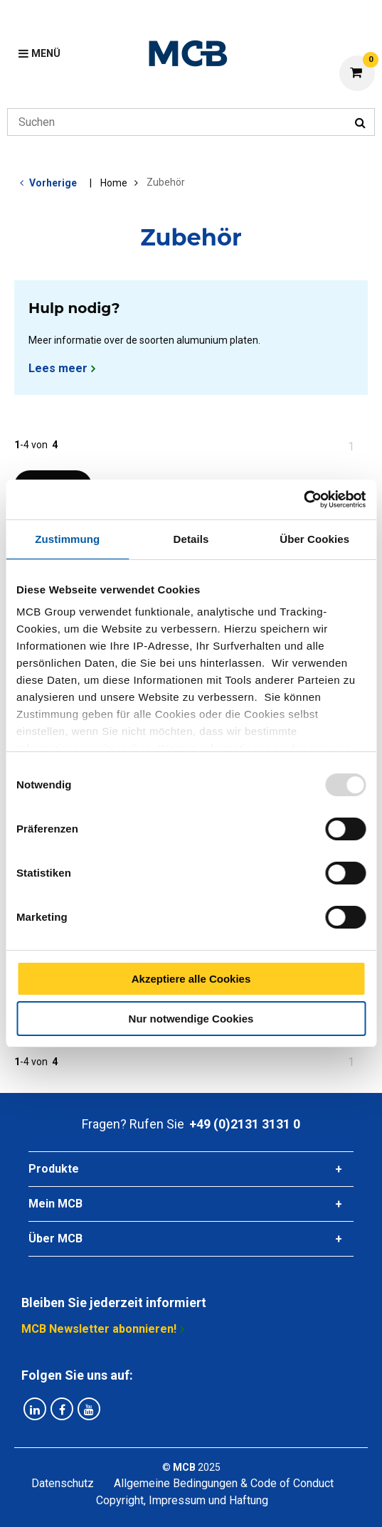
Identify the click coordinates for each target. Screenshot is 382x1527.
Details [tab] (191, 539)
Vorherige (53, 183)
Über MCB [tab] (55, 1238)
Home (113, 183)
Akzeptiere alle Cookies (191, 979)
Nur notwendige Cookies (191, 1019)
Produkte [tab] (53, 1168)
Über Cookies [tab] (314, 539)
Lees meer (57, 368)
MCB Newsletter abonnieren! (98, 1329)
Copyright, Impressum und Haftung (182, 1500)
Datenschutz (62, 1483)
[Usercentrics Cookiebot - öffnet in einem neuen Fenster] (303, 499)
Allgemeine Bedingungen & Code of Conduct (224, 1483)
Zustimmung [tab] (67, 539)
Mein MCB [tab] (55, 1203)
